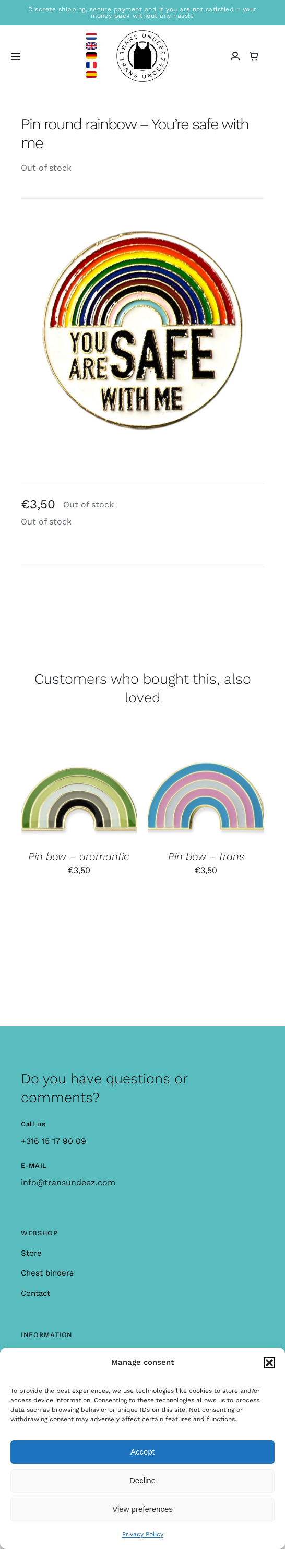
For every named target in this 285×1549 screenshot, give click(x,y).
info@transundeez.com (68, 1182)
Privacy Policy (142, 1534)
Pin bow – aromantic (78, 856)
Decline (142, 1480)
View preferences (142, 1509)
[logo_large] (142, 34)
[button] (269, 1362)
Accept (142, 1451)
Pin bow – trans (206, 856)
